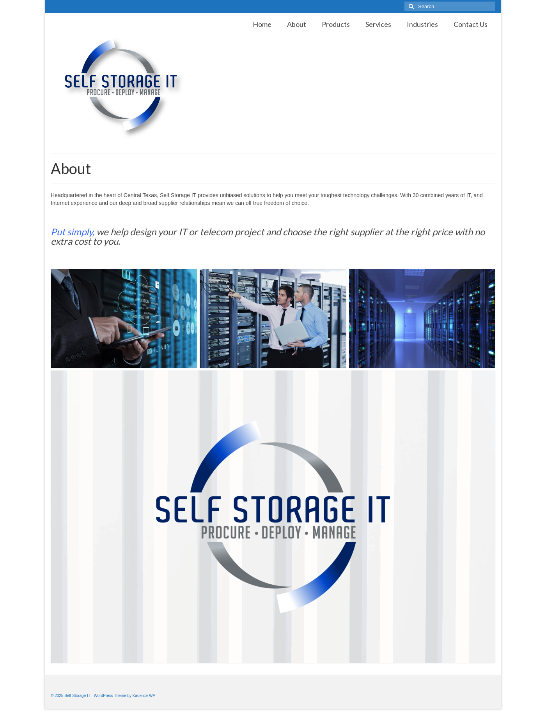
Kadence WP (144, 695)
